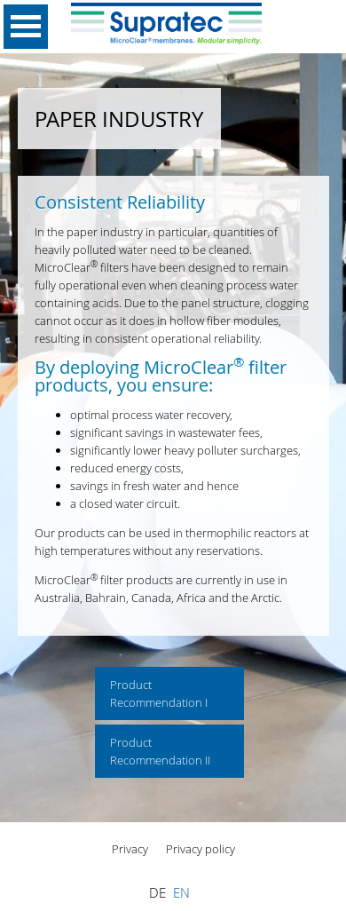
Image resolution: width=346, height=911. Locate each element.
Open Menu (26, 26)
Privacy (130, 849)
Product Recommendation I (159, 693)
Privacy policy (200, 849)
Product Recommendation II (160, 751)
